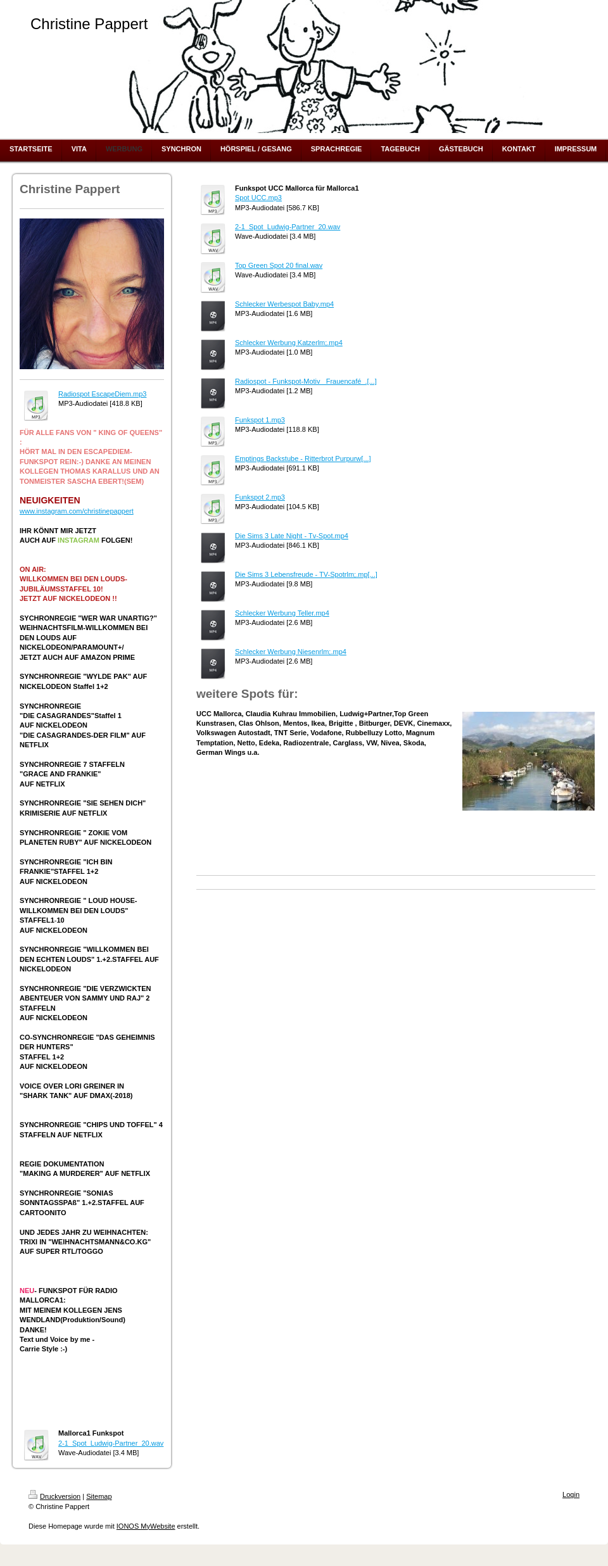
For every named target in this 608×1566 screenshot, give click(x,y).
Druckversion (54, 1496)
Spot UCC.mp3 (258, 197)
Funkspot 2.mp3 (260, 497)
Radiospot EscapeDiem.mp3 (102, 394)
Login (571, 1494)
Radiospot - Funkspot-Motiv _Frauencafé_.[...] (306, 381)
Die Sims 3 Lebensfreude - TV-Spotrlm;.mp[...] (306, 574)
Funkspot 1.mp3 (260, 420)
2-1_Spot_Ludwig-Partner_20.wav (110, 1443)
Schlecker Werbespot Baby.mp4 (284, 304)
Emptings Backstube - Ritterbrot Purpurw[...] (303, 458)
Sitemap (98, 1496)
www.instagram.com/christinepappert (77, 511)
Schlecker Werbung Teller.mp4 (282, 613)
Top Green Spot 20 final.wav (278, 265)
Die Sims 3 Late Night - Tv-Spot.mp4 (291, 536)
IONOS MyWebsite (146, 1526)
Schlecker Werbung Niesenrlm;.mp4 (290, 651)
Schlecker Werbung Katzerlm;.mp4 (289, 342)
